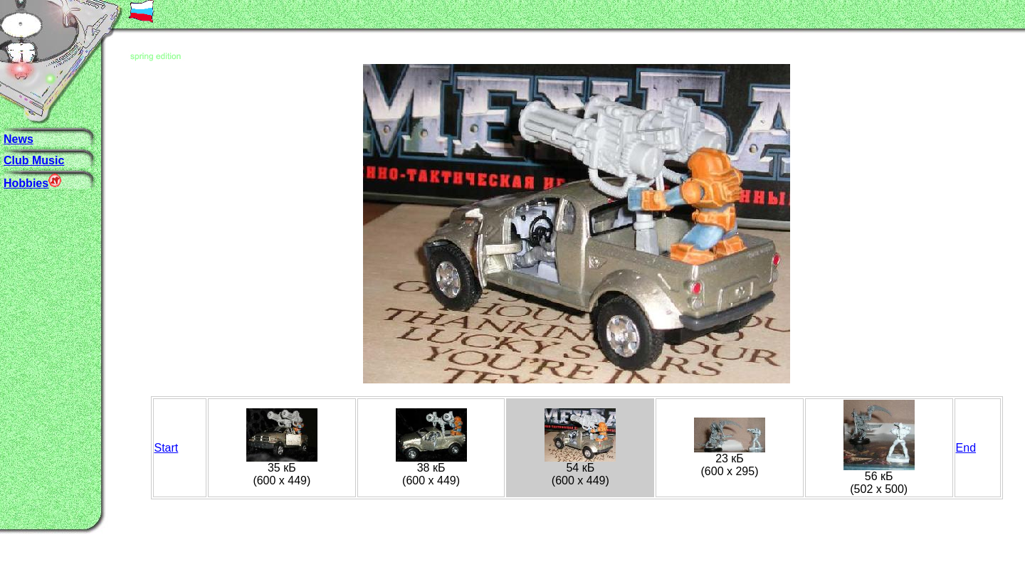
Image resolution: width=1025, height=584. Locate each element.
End (966, 448)
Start (166, 448)
